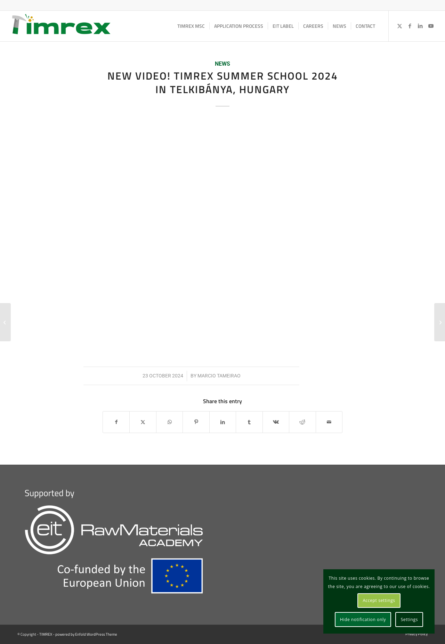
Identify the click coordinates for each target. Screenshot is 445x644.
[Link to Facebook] (410, 26)
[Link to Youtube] (431, 26)
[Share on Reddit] (302, 421)
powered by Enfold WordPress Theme (86, 634)
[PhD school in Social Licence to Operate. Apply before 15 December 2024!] (439, 322)
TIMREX (45, 634)
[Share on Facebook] (116, 421)
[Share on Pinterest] (196, 421)
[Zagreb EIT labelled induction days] (5, 322)
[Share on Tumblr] (249, 421)
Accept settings (379, 600)
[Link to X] (399, 26)
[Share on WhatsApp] (169, 421)
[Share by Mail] (329, 421)
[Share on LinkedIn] (223, 421)
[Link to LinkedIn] (420, 26)
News (222, 64)
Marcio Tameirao (219, 375)
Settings (409, 619)
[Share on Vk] (276, 421)
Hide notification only (363, 619)
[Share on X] (143, 421)
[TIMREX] (61, 26)
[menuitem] (191, 26)
